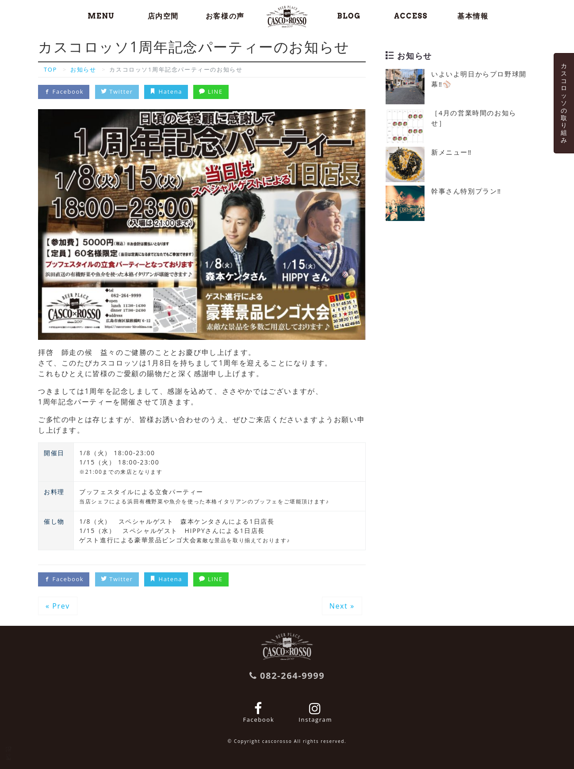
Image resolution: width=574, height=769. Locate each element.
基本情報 (472, 16)
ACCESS (411, 16)
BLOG (349, 16)
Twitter (117, 91)
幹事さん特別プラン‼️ (466, 191)
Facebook (64, 91)
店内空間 (163, 16)
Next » (342, 606)
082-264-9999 (287, 675)
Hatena (166, 91)
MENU (101, 16)
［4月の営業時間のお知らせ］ (474, 117)
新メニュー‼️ (451, 152)
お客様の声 (225, 16)
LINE (210, 91)
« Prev (58, 606)
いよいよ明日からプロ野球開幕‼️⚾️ (479, 78)
